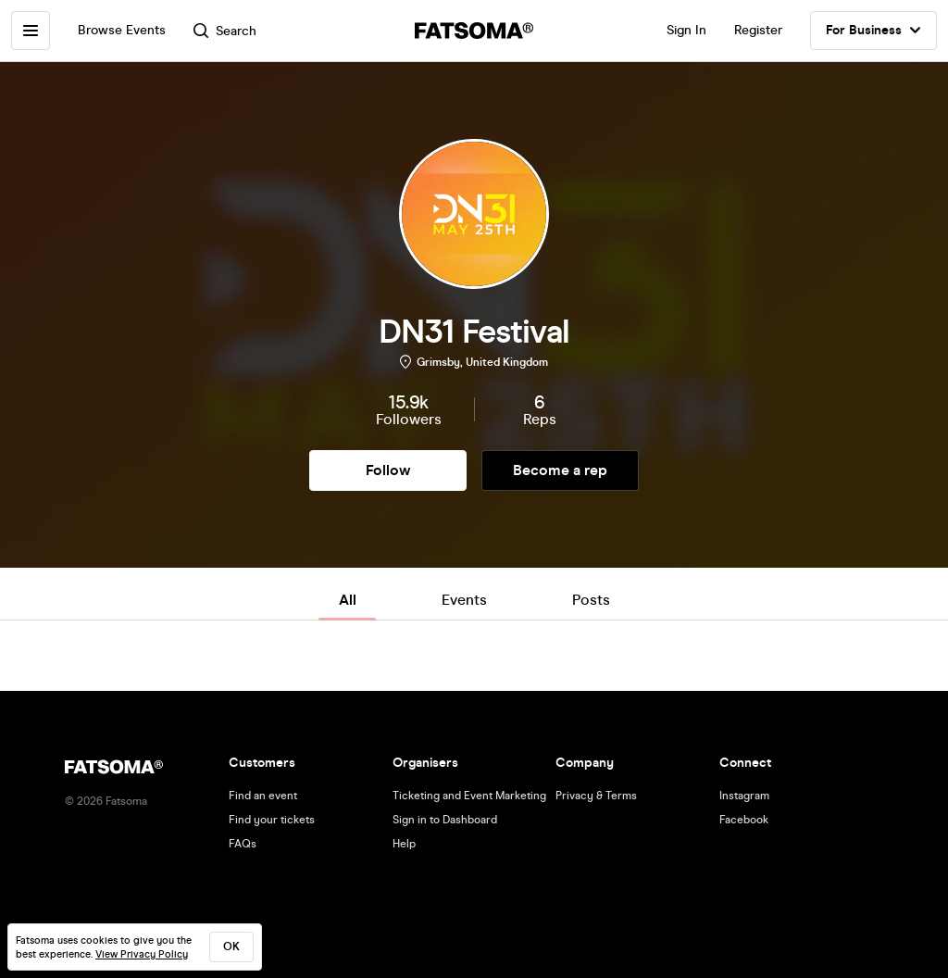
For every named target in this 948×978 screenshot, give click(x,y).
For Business (873, 30)
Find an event (263, 795)
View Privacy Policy (141, 954)
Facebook (743, 819)
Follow (388, 470)
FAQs (242, 843)
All (347, 599)
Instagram (744, 795)
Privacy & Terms (596, 795)
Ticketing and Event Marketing (469, 795)
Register (758, 30)
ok (231, 946)
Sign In (686, 30)
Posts (591, 599)
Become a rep (560, 470)
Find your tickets (272, 819)
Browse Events (122, 30)
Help (404, 843)
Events (464, 599)
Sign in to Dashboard (445, 819)
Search (224, 31)
